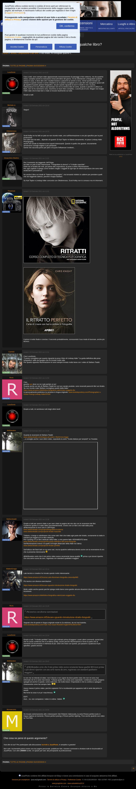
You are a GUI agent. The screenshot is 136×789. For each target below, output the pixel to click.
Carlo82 (11, 352)
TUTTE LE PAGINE (17, 66)
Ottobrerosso (11, 131)
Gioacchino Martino (11, 158)
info (121, 156)
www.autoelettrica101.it (76, 783)
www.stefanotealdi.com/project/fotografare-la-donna (43, 530)
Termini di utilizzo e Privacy (56, 780)
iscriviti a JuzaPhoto (49, 745)
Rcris (11, 378)
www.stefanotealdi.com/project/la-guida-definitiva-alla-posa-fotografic (50, 542)
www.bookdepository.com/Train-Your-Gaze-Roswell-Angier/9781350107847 (52, 625)
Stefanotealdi (11, 519)
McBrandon (11, 430)
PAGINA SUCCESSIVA (36, 66)
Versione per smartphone (21, 780)
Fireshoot (11, 191)
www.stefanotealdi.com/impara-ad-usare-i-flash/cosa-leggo (46, 437)
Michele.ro (11, 105)
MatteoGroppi (11, 569)
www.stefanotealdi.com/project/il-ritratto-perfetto (42, 546)
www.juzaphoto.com (59, 783)
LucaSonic (11, 72)
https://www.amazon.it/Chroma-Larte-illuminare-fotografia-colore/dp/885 (51, 577)
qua (30, 384)
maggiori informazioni (14, 13)
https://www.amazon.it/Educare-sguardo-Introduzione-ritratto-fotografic (50, 585)
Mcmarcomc (11, 709)
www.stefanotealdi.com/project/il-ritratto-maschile (42, 532)
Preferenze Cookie (13, 37)
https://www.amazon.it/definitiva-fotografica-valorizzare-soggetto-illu (49, 390)
